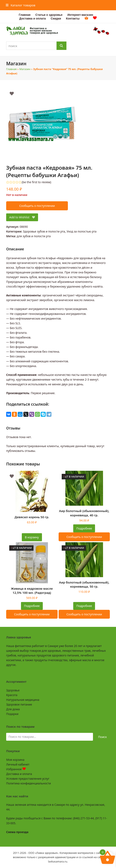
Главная (11, 69)
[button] (20, 5)
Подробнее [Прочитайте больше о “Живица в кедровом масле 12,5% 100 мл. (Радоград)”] (32, 606)
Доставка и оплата (19, 774)
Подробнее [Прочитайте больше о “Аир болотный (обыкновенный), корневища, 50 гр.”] (84, 606)
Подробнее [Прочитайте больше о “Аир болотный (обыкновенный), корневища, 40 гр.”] (84, 528)
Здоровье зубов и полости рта (44, 231)
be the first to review (36, 182)
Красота (11, 695)
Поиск (102, 737)
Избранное (16, 769)
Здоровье (13, 690)
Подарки (12, 714)
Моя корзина (15, 760)
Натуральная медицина (22, 700)
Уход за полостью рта (82, 231)
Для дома (13, 709)
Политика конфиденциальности (28, 783)
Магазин (24, 69)
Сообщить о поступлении (37, 206)
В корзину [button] (32, 537)
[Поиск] (61, 45)
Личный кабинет (17, 764)
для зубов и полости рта (34, 236)
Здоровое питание (19, 704)
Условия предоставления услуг (27, 779)
